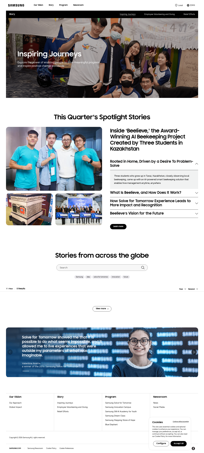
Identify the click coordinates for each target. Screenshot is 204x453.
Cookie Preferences (67, 448)
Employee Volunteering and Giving (159, 14)
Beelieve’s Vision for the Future (137, 213)
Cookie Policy (51, 448)
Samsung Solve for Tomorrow (118, 403)
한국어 (192, 5)
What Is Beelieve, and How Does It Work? (145, 193)
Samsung (79, 277)
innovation (116, 277)
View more (101, 309)
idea (88, 277)
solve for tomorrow (101, 277)
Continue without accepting (181, 421)
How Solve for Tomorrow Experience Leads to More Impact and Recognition (150, 203)
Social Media (159, 407)
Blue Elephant (111, 424)
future (126, 277)
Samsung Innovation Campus (118, 407)
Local (180, 5)
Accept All (178, 444)
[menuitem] (38, 5)
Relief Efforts (189, 14)
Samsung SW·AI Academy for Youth (121, 411)
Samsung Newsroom (35, 448)
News (155, 403)
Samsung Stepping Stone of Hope (120, 420)
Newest (191, 289)
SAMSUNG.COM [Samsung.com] (15, 448)
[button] (194, 352)
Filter (11, 289)
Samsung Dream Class (115, 416)
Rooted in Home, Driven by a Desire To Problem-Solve (151, 164)
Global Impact (15, 407)
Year (181, 289)
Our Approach (15, 403)
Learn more (118, 227)
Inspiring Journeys (128, 14)
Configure (161, 444)
